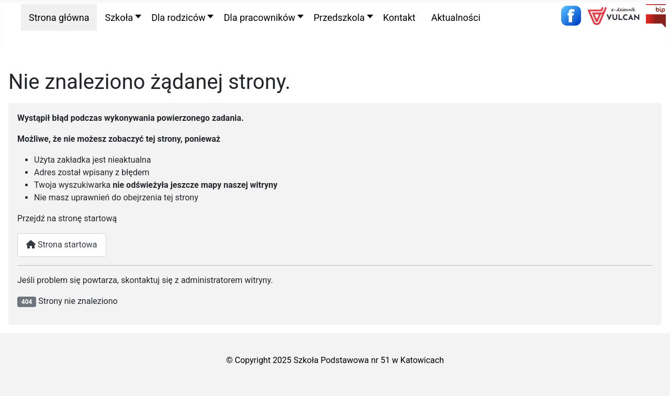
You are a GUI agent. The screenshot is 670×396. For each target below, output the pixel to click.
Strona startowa (61, 245)
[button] (120, 17)
